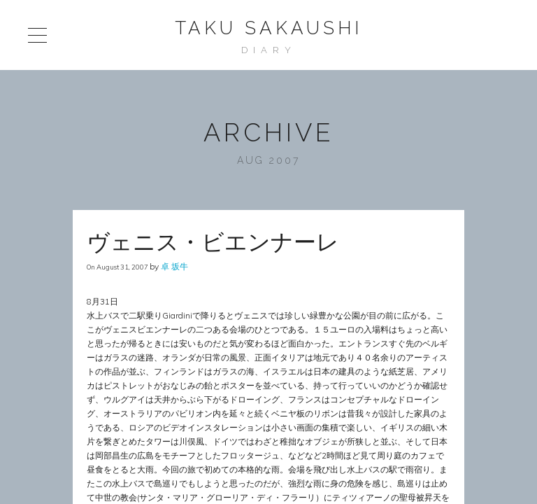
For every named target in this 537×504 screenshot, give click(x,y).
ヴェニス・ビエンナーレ (213, 242)
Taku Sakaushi (268, 28)
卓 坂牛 (174, 266)
